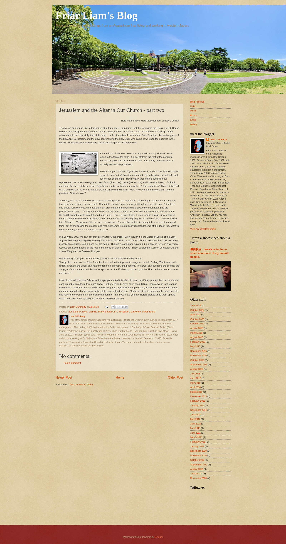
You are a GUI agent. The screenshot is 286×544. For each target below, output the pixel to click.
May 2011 (195, 428)
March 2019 (196, 332)
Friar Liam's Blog (97, 15)
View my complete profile (203, 229)
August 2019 (196, 328)
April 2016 (195, 387)
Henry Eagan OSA (107, 311)
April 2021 (195, 314)
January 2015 (197, 405)
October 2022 (197, 310)
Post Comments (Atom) (81, 384)
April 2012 (195, 423)
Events (193, 124)
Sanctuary (135, 311)
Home (120, 377)
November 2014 (198, 410)
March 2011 (196, 437)
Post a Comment (72, 363)
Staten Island (148, 311)
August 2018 (196, 337)
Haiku (193, 106)
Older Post (175, 377)
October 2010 (197, 460)
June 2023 (195, 305)
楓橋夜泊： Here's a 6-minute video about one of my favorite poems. (209, 253)
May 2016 (195, 382)
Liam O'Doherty (218, 139)
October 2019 (197, 323)
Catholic (93, 311)
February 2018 (197, 342)
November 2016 (198, 355)
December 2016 (198, 351)
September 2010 (198, 464)
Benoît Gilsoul (80, 311)
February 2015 (197, 400)
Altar (69, 311)
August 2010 (196, 469)
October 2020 (197, 319)
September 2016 (198, 364)
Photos (194, 115)
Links (193, 119)
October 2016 (197, 360)
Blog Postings (197, 101)
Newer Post (64, 377)
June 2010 (195, 473)
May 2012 (195, 419)
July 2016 (195, 373)
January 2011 (197, 446)
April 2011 (195, 432)
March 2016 (196, 392)
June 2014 (195, 414)
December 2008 (198, 478)
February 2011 (197, 441)
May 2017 (195, 346)
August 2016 (196, 369)
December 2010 (198, 450)
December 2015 (198, 396)
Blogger (159, 537)
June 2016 (195, 378)
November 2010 (198, 455)
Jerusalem (124, 311)
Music (193, 110)
